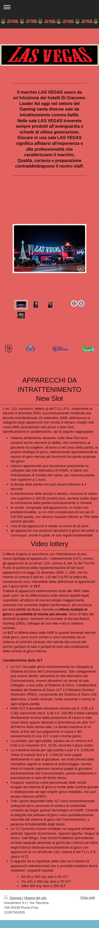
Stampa (13, 898)
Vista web (87, 898)
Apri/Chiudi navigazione (49, 7)
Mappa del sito (35, 898)
